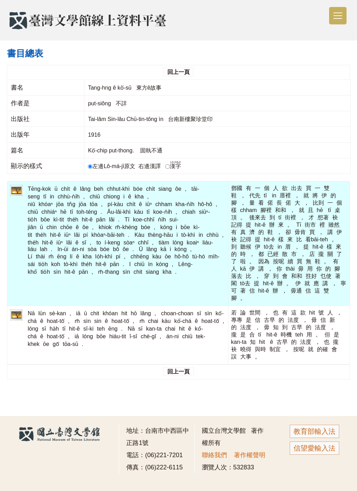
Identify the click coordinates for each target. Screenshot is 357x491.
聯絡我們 (214, 455)
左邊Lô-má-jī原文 (112, 166)
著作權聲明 (249, 455)
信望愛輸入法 (314, 448)
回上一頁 (178, 72)
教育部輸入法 (314, 431)
